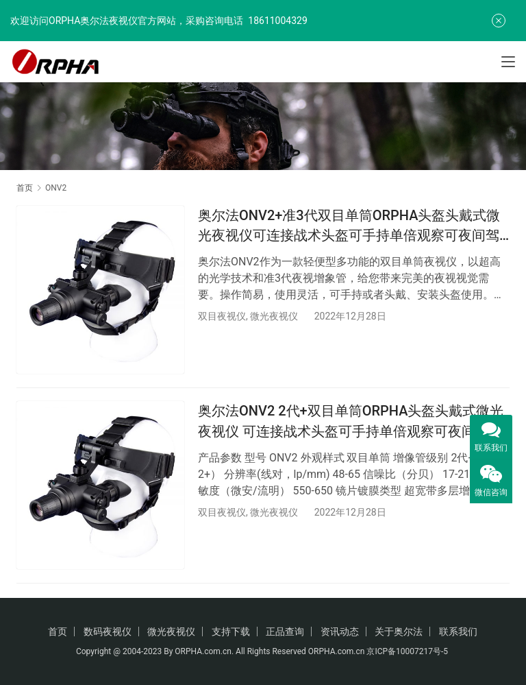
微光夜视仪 (274, 316)
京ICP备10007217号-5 (408, 651)
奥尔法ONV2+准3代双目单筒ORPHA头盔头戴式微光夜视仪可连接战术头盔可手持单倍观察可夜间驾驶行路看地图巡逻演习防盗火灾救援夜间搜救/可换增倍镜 (351, 226)
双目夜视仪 (222, 316)
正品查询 (285, 631)
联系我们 (458, 631)
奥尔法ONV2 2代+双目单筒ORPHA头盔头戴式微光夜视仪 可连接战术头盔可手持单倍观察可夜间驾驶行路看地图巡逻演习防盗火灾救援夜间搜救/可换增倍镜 (351, 422)
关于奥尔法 (399, 631)
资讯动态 (340, 631)
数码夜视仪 (108, 631)
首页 (24, 188)
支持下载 (231, 631)
